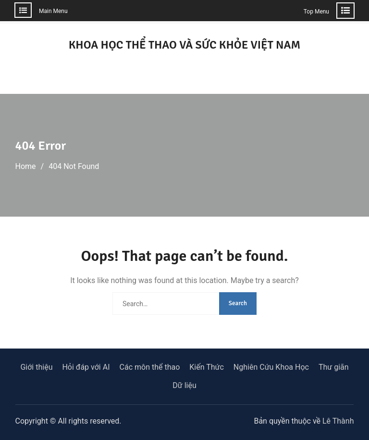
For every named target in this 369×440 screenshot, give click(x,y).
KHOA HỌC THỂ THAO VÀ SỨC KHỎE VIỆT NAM (185, 45)
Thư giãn (334, 367)
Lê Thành (338, 421)
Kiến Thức (206, 367)
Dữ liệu (184, 385)
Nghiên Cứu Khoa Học (271, 367)
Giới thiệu (36, 367)
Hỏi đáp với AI (86, 367)
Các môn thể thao (150, 367)
